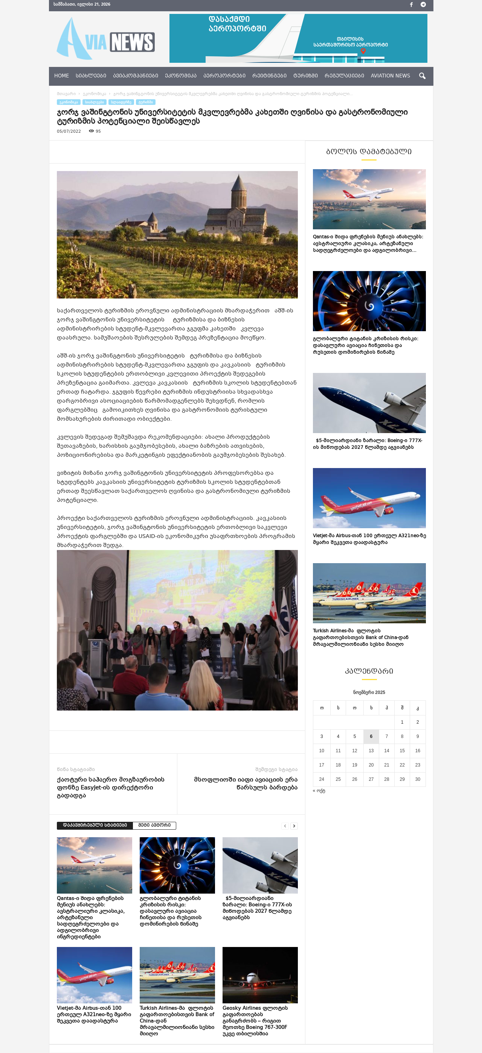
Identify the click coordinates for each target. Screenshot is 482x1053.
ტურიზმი (305, 76)
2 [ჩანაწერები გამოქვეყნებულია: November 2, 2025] (417, 722)
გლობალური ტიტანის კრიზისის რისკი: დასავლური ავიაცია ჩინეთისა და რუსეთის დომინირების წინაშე (170, 911)
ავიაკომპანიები (135, 76)
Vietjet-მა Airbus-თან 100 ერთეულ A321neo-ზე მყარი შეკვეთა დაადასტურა (94, 1015)
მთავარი (66, 94)
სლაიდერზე (121, 102)
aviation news (390, 76)
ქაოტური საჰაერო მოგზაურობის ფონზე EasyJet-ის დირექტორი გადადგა (111, 788)
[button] (422, 76)
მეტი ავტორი (154, 826)
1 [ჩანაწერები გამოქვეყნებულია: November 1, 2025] (402, 722)
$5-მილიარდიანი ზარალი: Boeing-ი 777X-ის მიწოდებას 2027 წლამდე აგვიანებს (257, 908)
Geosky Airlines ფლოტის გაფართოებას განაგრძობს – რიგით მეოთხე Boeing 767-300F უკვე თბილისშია (255, 1021)
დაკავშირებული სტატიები (95, 826)
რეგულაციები (344, 76)
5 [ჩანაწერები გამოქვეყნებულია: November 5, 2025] (355, 736)
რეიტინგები (269, 76)
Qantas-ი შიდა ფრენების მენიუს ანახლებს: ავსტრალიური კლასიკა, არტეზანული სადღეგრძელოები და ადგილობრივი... (368, 244)
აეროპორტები (224, 76)
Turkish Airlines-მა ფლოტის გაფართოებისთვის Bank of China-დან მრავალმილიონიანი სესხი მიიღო (361, 638)
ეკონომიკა (181, 76)
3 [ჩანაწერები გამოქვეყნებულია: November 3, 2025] (321, 736)
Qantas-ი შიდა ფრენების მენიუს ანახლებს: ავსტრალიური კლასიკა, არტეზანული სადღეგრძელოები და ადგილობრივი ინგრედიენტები (91, 918)
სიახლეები (91, 76)
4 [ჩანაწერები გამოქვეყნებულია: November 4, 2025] (338, 736)
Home (61, 76)
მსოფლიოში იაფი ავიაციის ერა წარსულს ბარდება (245, 784)
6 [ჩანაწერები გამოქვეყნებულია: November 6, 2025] (371, 736)
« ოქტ (319, 790)
